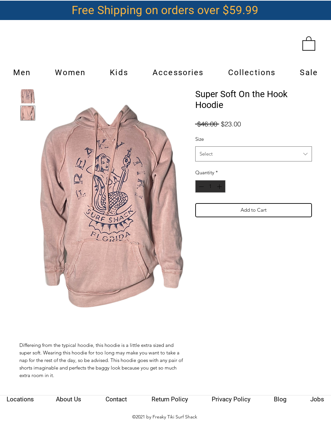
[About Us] (69, 399)
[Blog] (280, 399)
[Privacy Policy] (231, 399)
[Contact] (116, 399)
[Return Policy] (170, 399)
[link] (308, 43)
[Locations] (20, 399)
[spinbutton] (210, 186)
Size (199, 139)
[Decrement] (200, 186)
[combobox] (253, 153)
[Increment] (220, 186)
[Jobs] (317, 399)
